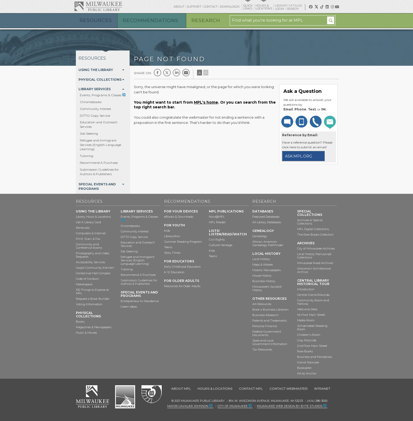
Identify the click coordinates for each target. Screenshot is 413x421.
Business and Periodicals (314, 357)
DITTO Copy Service (95, 116)
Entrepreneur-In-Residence (140, 301)
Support (194, 6)
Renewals (83, 228)
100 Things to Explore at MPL (92, 291)
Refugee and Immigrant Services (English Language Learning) (100, 144)
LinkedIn (176, 72)
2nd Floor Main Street (312, 346)
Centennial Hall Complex (93, 273)
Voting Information (89, 304)
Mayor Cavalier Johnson (187, 406)
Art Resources (261, 304)
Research (205, 20)
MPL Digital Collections (313, 229)
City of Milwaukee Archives (316, 248)
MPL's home (206, 102)
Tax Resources (262, 349)
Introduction (305, 289)
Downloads (229, 6)
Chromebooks (90, 102)
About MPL (181, 388)
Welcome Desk (307, 309)
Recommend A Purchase (99, 163)
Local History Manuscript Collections (314, 255)
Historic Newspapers (266, 270)
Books (80, 321)
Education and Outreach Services (138, 244)
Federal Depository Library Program (151, 394)
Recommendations (150, 20)
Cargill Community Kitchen (95, 268)
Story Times (172, 253)
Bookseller (304, 368)
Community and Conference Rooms (89, 246)
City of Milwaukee (125, 396)
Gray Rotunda (306, 340)
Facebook (157, 72)
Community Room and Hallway (313, 302)
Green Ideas (129, 306)
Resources (96, 20)
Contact (211, 6)
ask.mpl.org (298, 156)
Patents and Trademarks (269, 320)
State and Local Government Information (269, 342)
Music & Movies (86, 332)
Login (280, 8)
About (179, 6)
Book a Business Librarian (270, 309)
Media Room (305, 320)
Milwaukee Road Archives (315, 263)
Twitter (167, 72)
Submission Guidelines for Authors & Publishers (99, 172)
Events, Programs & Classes (100, 95)
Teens (168, 247)
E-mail (186, 72)
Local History (261, 259)
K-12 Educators (174, 272)
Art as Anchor (306, 373)
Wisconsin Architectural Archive (314, 270)
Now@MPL (217, 217)
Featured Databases (265, 217)
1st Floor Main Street (311, 315)
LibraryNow (172, 236)
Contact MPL (251, 388)
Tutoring (86, 156)
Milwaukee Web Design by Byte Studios (289, 406)
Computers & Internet (91, 233)
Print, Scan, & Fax (88, 239)
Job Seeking (89, 133)
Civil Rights (217, 239)
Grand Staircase (308, 362)
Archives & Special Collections (310, 221)
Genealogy (259, 236)
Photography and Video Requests (92, 254)
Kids (167, 230)
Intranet (322, 388)
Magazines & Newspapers (93, 327)
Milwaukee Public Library (98, 6)
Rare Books (305, 351)
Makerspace (84, 284)
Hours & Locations (215, 388)
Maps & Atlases (262, 264)
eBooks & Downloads (178, 217)
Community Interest (95, 109)
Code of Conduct (87, 279)
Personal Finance (264, 326)
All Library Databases (266, 222)
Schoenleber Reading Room (312, 327)
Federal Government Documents (266, 333)
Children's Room (308, 335)
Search (293, 9)
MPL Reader (217, 222)
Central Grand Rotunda (313, 295)
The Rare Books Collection (315, 234)
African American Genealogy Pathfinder (267, 243)
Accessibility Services (90, 262)
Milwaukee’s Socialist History (267, 288)
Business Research (265, 315)
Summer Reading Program (183, 242)
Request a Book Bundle (92, 299)
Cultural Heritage (220, 245)
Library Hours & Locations (93, 217)
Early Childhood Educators (182, 266)
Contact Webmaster (288, 388)
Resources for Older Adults (182, 286)
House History (262, 275)
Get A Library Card (88, 222)
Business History (264, 281)
